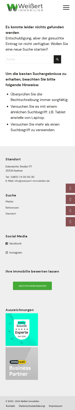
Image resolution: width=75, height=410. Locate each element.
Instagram (14, 252)
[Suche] (33, 59)
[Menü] (64, 7)
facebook (14, 243)
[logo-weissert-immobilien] (31, 7)
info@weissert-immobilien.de (32, 180)
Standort (11, 213)
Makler (10, 201)
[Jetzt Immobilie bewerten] (32, 286)
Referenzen (12, 207)
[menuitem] (64, 7)
